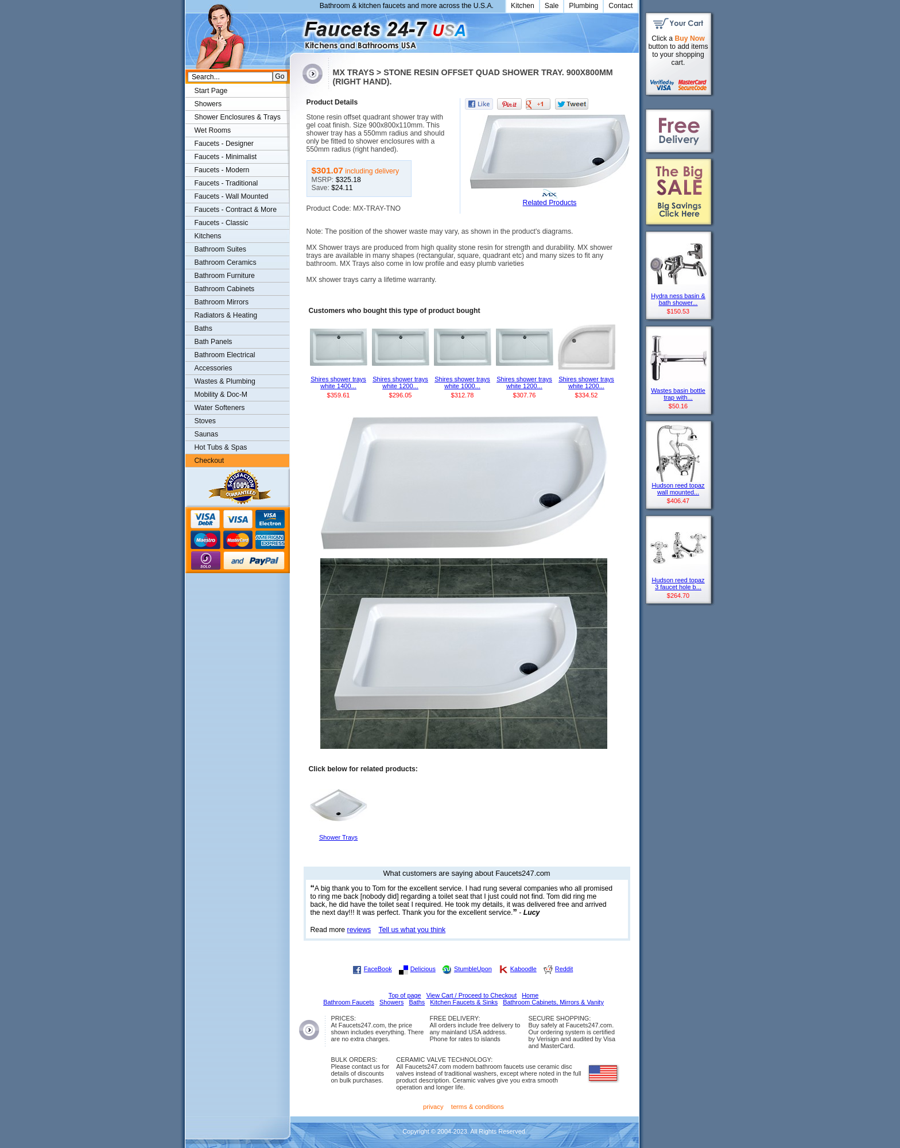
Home (530, 995)
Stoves (205, 421)
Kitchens (208, 236)
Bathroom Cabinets (225, 289)
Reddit (564, 968)
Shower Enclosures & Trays (238, 117)
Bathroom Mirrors (222, 302)
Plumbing (583, 6)
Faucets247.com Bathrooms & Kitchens (295, 31)
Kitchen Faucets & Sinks (464, 1002)
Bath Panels (213, 342)
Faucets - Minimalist (226, 157)
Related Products (550, 203)
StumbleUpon (473, 968)
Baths (203, 328)
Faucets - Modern (222, 170)
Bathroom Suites (220, 249)
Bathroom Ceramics (226, 262)
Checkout (209, 461)
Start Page (211, 91)
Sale (552, 6)
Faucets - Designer (224, 144)
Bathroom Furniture (225, 276)
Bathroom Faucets (348, 1002)
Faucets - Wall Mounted (232, 196)
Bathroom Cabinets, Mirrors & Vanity (553, 1002)
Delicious (423, 968)
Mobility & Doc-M (221, 395)
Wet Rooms (213, 130)
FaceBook (378, 968)
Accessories (213, 368)
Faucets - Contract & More (236, 210)
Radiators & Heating (226, 315)
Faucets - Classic (222, 223)
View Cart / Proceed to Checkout (471, 995)
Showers (208, 104)
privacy (433, 1106)
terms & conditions (477, 1106)
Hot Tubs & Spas (221, 447)
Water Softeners (220, 408)
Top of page (405, 995)
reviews (359, 930)
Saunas (207, 434)
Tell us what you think (412, 930)
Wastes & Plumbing (225, 381)
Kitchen (522, 6)
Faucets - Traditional (226, 183)
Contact (620, 6)
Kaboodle (523, 968)
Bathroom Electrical (225, 355)
